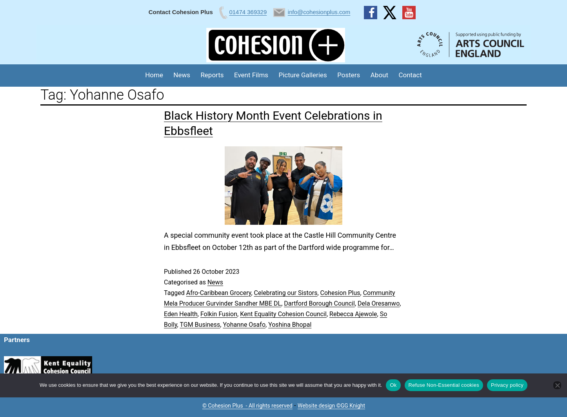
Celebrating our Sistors (286, 293)
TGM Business (200, 324)
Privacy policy (507, 385)
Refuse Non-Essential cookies (444, 385)
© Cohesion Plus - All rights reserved (247, 405)
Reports (212, 75)
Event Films (251, 75)
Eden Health (181, 314)
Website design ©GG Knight (331, 405)
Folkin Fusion (218, 314)
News (181, 75)
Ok (393, 385)
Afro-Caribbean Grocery (218, 293)
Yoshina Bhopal (289, 324)
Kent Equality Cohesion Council (283, 314)
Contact (410, 75)
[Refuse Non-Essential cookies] (557, 385)
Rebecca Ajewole (353, 314)
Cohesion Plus (340, 293)
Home (154, 75)
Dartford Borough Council (319, 303)
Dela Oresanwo (379, 303)
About (379, 75)
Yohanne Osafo (244, 324)
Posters (348, 75)
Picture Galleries (302, 75)
